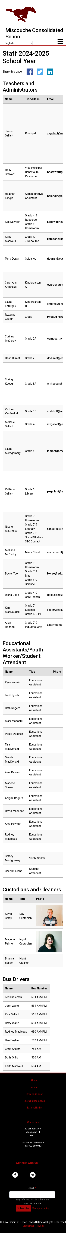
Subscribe (23, 1208)
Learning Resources (34, 1101)
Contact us (33, 1122)
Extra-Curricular (34, 1094)
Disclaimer (28, 1225)
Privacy (40, 1225)
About (34, 1087)
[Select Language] (18, 43)
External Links (34, 1107)
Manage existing (40, 1208)
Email (31, 1188)
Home (34, 1080)
